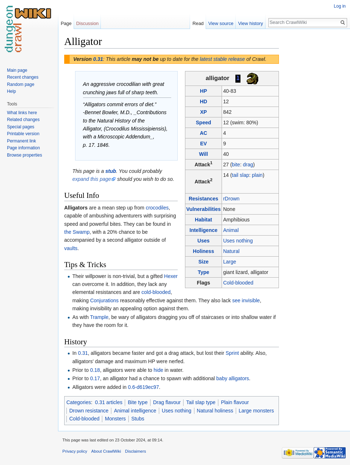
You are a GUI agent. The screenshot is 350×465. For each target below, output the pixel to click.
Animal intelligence (135, 411)
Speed (203, 122)
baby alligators (232, 378)
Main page (17, 70)
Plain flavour (235, 402)
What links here (22, 112)
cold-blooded (155, 292)
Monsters (115, 419)
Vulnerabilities (203, 209)
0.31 (98, 59)
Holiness (203, 251)
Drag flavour (167, 402)
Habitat (203, 220)
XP (203, 112)
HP (203, 91)
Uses (203, 241)
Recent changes (22, 77)
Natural (231, 251)
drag (248, 164)
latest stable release (222, 59)
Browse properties (24, 155)
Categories (78, 402)
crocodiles (157, 208)
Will (203, 154)
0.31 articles (108, 402)
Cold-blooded (238, 283)
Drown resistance (88, 411)
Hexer (170, 276)
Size (203, 262)
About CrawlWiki (106, 451)
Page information (23, 147)
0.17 (95, 378)
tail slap (240, 175)
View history (250, 23)
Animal (231, 230)
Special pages (20, 126)
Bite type (137, 402)
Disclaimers (135, 451)
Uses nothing (238, 241)
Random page (20, 84)
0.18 (95, 370)
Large (229, 262)
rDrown (231, 199)
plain (257, 175)
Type (203, 272)
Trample (99, 317)
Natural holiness (215, 411)
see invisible (246, 300)
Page (66, 23)
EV (203, 143)
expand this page (91, 179)
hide (158, 370)
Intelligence (204, 230)
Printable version (23, 133)
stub (110, 171)
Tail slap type (200, 402)
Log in (340, 6)
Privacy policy (74, 451)
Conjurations (104, 300)
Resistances (203, 199)
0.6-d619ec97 (143, 387)
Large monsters (256, 411)
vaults (71, 248)
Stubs (137, 419)
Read (198, 23)
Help (11, 91)
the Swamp (77, 232)
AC (203, 133)
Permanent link (21, 141)
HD (203, 101)
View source (220, 23)
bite (236, 164)
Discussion (87, 23)
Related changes (23, 119)
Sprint (232, 353)
